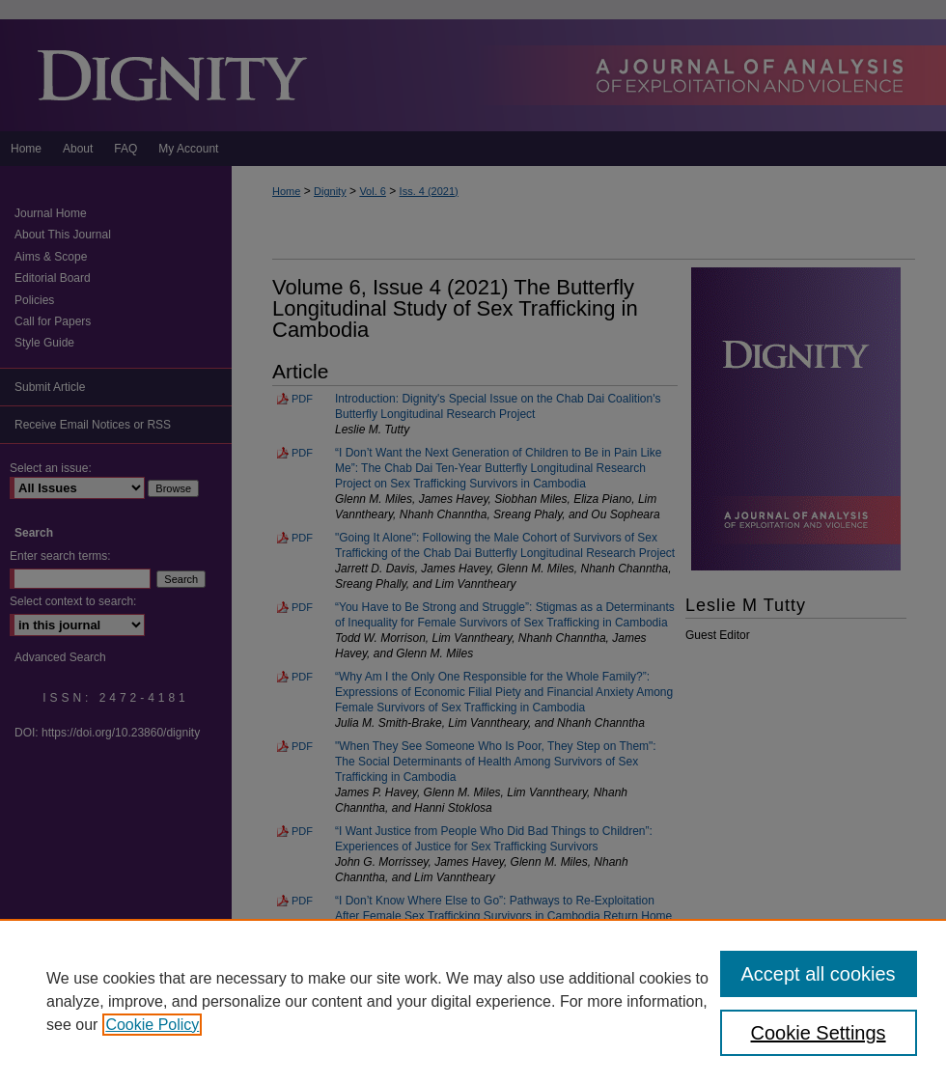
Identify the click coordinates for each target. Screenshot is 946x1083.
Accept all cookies (818, 974)
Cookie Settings (818, 1032)
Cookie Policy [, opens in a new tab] (152, 1024)
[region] (473, 1001)
